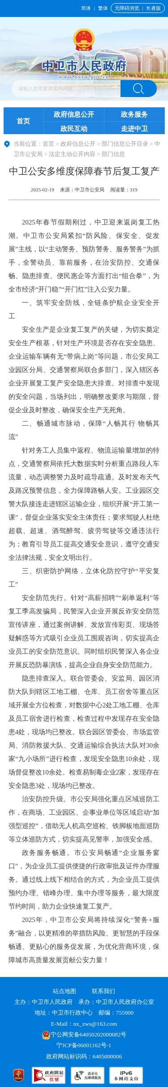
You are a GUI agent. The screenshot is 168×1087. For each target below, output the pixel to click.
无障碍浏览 (127, 8)
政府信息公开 (74, 114)
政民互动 (73, 128)
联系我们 (103, 991)
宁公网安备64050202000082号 (84, 1034)
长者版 (153, 8)
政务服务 (134, 114)
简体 (86, 8)
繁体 (103, 8)
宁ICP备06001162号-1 (84, 1045)
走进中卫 (134, 128)
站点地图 (64, 991)
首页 (23, 121)
